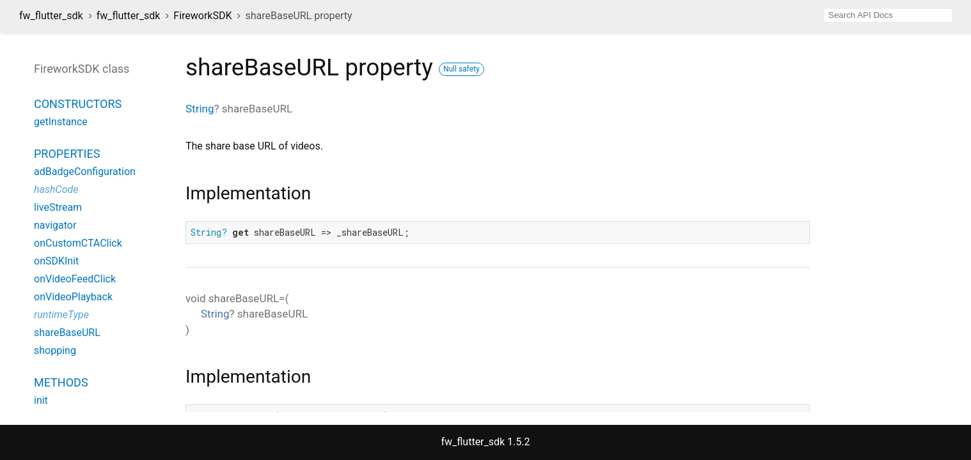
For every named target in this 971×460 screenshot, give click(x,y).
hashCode (56, 189)
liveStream (58, 207)
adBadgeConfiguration (85, 171)
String (200, 108)
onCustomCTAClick (78, 243)
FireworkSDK (202, 16)
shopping (55, 350)
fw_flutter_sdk (51, 16)
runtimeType (61, 315)
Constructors (78, 104)
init (41, 400)
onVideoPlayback (73, 297)
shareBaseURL (67, 332)
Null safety (461, 69)
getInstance (61, 122)
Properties (67, 153)
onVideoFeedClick (75, 279)
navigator (55, 225)
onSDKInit (56, 261)
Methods (61, 382)
